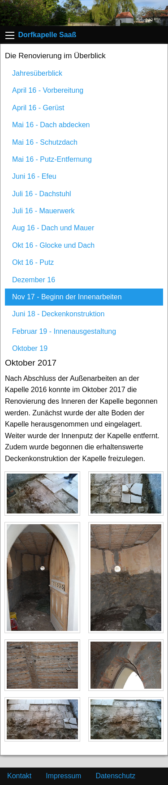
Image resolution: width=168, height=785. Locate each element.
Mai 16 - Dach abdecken (51, 125)
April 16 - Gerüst (38, 108)
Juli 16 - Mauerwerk (43, 211)
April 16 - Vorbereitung (47, 90)
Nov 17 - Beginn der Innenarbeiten (67, 297)
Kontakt (19, 776)
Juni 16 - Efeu (34, 176)
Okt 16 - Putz (33, 262)
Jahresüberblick (37, 73)
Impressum (63, 776)
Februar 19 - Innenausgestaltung (64, 331)
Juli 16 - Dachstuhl (41, 194)
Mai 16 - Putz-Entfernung (52, 159)
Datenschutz (115, 776)
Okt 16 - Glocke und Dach (53, 245)
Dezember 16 (33, 280)
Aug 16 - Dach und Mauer (53, 228)
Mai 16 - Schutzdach (45, 142)
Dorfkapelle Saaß (47, 35)
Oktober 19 (29, 348)
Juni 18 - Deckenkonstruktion (58, 314)
